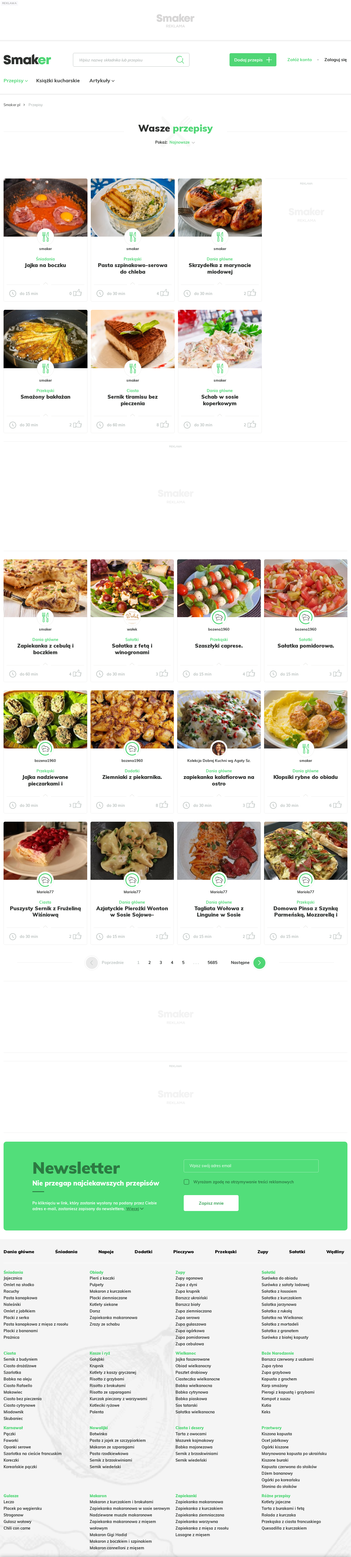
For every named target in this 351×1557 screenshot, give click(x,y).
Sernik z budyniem (21, 1359)
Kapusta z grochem (279, 1379)
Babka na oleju (18, 1379)
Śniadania (45, 259)
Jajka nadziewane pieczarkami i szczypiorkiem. (45, 783)
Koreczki (11, 1460)
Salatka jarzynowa (279, 1304)
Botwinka (98, 1433)
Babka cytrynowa (192, 1392)
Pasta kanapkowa (20, 1297)
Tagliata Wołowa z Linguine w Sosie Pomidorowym (219, 915)
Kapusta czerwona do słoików (289, 1466)
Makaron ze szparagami (112, 1447)
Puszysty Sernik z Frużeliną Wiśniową (45, 911)
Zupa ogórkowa (190, 1330)
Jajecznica (13, 1278)
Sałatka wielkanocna (195, 1411)
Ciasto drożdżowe (20, 1365)
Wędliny (335, 1251)
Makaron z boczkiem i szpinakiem (121, 1541)
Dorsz (95, 1311)
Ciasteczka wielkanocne (198, 1379)
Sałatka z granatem (280, 1330)
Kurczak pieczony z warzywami (118, 1398)
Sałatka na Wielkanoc (282, 1317)
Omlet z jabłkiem (19, 1311)
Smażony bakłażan (45, 396)
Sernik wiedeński (105, 1466)
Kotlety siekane (104, 1304)
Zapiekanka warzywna (197, 1521)
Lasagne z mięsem (193, 1534)
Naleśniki (12, 1304)
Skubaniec (13, 1418)
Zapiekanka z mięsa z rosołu (202, 1528)
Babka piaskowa (191, 1398)
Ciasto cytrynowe (19, 1405)
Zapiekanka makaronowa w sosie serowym (130, 1508)
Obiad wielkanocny (193, 1365)
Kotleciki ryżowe (105, 1405)
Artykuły (101, 80)
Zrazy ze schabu (105, 1324)
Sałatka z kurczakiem (282, 1297)
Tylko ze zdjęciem (34, 160)
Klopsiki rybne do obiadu (305, 777)
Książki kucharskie (58, 80)
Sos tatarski (186, 1405)
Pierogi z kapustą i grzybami (288, 1392)
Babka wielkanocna (194, 1385)
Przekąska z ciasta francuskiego (291, 1521)
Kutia (266, 1405)
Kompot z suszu (276, 1398)
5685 (212, 962)
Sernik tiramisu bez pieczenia (132, 400)
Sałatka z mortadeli (280, 1324)
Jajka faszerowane (193, 1359)
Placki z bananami (21, 1330)
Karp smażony (275, 1385)
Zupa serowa (188, 1317)
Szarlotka (12, 1372)
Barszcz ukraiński (192, 1297)
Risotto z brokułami (108, 1385)
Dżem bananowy (277, 1473)
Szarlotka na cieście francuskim (33, 1453)
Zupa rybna (272, 1365)
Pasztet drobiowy (192, 1372)
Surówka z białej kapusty (285, 1337)
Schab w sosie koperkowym (220, 400)
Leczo (9, 1501)
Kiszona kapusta (277, 1433)
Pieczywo (183, 1251)
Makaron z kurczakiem (110, 1291)
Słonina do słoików (279, 1486)
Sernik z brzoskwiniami (111, 1460)
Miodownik (14, 1411)
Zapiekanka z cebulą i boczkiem (45, 649)
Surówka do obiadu (280, 1278)
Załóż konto (299, 59)
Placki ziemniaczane (108, 1297)
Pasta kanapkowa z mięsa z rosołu (36, 1324)
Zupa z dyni (186, 1284)
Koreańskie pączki (20, 1466)
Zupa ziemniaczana (194, 1311)
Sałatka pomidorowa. (306, 645)
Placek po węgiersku (23, 1508)
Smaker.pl (12, 105)
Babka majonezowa (194, 1447)
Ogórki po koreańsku (281, 1479)
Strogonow (13, 1515)
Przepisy (15, 80)
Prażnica (11, 1337)
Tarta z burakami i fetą (283, 1508)
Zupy (262, 1251)
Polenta (97, 1411)
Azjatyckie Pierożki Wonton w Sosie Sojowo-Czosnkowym (132, 915)
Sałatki (132, 639)
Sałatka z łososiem (279, 1291)
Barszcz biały (188, 1304)
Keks (266, 1411)
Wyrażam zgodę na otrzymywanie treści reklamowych (239, 1182)
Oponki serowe (17, 1447)
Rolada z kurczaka (279, 1515)
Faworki (11, 1440)
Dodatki (132, 770)
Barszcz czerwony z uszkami (288, 1359)
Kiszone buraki (275, 1460)
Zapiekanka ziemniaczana (200, 1515)
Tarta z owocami (191, 1433)
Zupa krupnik (188, 1291)
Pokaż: (175, 142)
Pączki (10, 1433)
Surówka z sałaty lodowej (285, 1284)
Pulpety (97, 1284)
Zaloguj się (335, 59)
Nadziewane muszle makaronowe (121, 1515)
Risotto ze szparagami (110, 1392)
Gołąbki (97, 1359)
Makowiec (13, 1392)
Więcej (132, 1208)
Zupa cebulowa (190, 1344)
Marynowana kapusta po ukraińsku (294, 1453)
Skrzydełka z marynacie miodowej (220, 268)
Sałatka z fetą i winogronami (132, 649)
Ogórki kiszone (275, 1447)
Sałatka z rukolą (277, 1311)
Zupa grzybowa (276, 1372)
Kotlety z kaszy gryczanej (113, 1372)
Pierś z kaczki (102, 1278)
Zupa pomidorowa (193, 1337)
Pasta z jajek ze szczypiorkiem (118, 1440)
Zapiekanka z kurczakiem (199, 1508)
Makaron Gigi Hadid (108, 1534)
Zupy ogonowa (189, 1278)
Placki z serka (16, 1317)
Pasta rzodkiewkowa (109, 1453)
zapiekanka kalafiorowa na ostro (218, 780)
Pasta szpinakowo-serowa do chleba (132, 268)
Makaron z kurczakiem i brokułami (121, 1501)
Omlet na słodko (19, 1284)
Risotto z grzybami (107, 1379)
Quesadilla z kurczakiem (284, 1528)
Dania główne (220, 259)
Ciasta (133, 390)
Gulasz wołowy (18, 1521)
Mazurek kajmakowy (195, 1440)
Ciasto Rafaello (18, 1385)
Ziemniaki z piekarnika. (132, 777)
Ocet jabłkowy (275, 1440)
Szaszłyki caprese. (219, 645)
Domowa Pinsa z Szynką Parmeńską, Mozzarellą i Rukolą (305, 915)
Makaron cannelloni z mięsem (117, 1547)
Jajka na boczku (45, 265)
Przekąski (132, 259)
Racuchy (11, 1291)
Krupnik (97, 1365)
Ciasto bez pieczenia (23, 1398)
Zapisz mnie (211, 1203)
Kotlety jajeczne (276, 1501)
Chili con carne (17, 1528)
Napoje (106, 1251)
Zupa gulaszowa (191, 1324)
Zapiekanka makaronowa (113, 1317)
